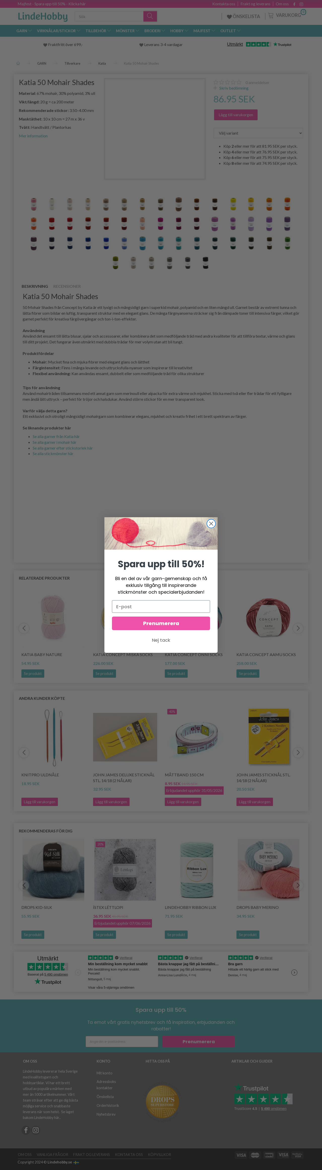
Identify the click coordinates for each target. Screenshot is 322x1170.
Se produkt (33, 673)
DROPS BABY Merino (257, 907)
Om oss (282, 4)
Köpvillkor (159, 1154)
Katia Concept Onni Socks (194, 654)
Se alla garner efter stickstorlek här (63, 448)
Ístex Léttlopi (108, 907)
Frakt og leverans (255, 4)
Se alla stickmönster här (53, 453)
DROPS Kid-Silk (36, 907)
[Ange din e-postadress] (122, 1041)
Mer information (33, 135)
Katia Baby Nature (41, 654)
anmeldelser (257, 82)
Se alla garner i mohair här (54, 442)
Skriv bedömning (234, 88)
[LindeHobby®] (42, 15)
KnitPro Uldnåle (40, 774)
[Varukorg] (286, 15)
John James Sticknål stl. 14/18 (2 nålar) (263, 777)
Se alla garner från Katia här (56, 436)
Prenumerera (199, 1041)
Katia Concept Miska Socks (123, 654)
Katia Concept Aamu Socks (266, 654)
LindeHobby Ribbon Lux (190, 907)
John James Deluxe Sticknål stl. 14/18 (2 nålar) (123, 777)
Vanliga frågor (52, 1154)
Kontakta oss (223, 4)
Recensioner (67, 286)
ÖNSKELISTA (243, 16)
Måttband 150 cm (184, 774)
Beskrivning (35, 286)
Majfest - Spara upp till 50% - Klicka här (52, 3)
